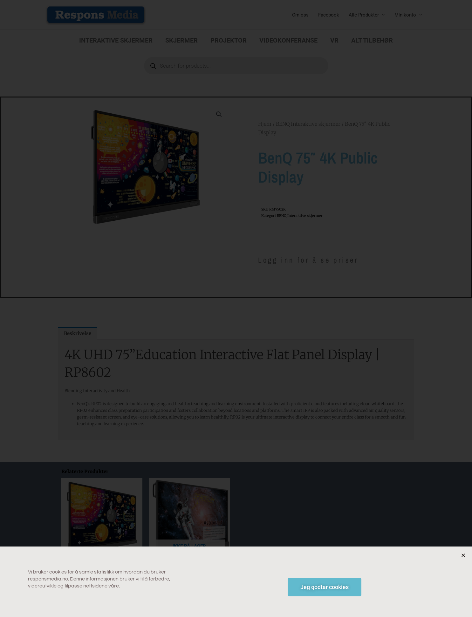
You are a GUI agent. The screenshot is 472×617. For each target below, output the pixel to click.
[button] (463, 563)
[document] (236, 308)
